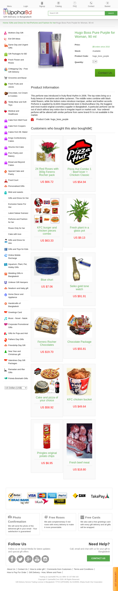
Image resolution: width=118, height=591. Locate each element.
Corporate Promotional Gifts (18, 325)
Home (5, 23)
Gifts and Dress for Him (16, 241)
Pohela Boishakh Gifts (18, 378)
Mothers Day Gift (15, 33)
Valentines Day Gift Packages (16, 362)
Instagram (45, 559)
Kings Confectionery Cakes (17, 139)
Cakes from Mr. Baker (18, 132)
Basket (107, 6)
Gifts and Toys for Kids (18, 249)
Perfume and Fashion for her (43, 23)
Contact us (98, 558)
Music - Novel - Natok (17, 318)
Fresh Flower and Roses (16, 61)
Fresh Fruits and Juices (15, 85)
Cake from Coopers (17, 126)
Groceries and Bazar (17, 78)
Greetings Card (15, 312)
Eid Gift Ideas (14, 39)
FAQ (75, 6)
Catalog (58, 6)
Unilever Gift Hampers (18, 282)
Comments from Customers (59, 569)
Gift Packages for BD (17, 54)
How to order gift (37, 569)
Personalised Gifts (16, 186)
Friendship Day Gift (16, 345)
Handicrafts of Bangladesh (14, 304)
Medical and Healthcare (13, 112)
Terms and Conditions (83, 569)
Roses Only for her (16, 228)
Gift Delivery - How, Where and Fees (45, 572)
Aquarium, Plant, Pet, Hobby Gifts (17, 265)
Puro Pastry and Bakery (15, 154)
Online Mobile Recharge (14, 256)
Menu (9, 6)
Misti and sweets (15, 192)
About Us (11, 569)
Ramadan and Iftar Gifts (16, 371)
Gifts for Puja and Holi (18, 333)
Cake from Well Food (17, 120)
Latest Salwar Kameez (18, 213)
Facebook (12, 559)
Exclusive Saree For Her (17, 205)
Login (26, 6)
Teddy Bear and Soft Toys (17, 103)
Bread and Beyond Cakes (16, 163)
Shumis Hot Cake (16, 147)
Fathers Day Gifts (16, 339)
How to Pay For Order (16, 572)
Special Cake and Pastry (16, 172)
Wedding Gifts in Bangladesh (15, 274)
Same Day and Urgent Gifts (18, 46)
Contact (91, 6)
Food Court (13, 180)
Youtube (37, 559)
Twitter (20, 559)
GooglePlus (28, 559)
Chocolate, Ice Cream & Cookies (18, 94)
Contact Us (105, 72)
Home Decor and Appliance (15, 295)
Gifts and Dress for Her (19, 23)
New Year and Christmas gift (14, 352)
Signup (42, 6)
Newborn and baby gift (18, 288)
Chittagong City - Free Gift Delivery (18, 70)
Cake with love (14, 234)
